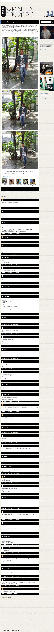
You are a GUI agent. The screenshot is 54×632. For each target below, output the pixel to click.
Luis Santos (6, 267)
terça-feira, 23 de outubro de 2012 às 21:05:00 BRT (10, 473)
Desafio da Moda (7, 466)
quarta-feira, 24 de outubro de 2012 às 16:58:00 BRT (11, 576)
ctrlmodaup (6, 589)
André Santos (6, 286)
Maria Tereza (6, 394)
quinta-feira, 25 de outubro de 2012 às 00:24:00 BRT (10, 585)
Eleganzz (5, 511)
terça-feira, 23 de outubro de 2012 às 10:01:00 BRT (10, 233)
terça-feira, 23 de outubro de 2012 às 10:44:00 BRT (10, 264)
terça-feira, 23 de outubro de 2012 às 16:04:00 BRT (10, 401)
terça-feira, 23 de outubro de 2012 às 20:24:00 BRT (10, 442)
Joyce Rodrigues (7, 384)
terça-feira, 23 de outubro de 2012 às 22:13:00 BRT (10, 482)
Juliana (5, 211)
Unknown (6, 200)
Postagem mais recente (17, 630)
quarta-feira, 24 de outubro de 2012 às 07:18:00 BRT (11, 552)
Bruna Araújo (6, 257)
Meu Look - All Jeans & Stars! (26, 182)
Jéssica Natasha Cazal (8, 547)
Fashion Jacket (7, 486)
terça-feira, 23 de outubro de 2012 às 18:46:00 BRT (10, 411)
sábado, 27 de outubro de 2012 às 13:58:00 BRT (9, 593)
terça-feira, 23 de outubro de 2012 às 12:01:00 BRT (10, 293)
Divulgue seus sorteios (5, 309)
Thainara (6, 456)
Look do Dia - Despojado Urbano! (11, 22)
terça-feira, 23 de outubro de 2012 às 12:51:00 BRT (10, 324)
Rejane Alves (6, 327)
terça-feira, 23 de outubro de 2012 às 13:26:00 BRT (10, 333)
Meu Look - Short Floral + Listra (12, 182)
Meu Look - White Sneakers (5, 181)
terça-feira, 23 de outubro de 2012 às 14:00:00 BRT (10, 368)
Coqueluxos (6, 427)
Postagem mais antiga (6, 630)
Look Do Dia (8, 191)
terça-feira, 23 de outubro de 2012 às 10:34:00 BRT (10, 254)
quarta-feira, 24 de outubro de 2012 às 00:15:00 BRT (11, 533)
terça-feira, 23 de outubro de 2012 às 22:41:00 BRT (10, 508)
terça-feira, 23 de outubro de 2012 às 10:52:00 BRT (10, 272)
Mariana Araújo (7, 536)
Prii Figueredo (7, 336)
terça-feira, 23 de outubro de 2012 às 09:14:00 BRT (10, 219)
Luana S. (5, 317)
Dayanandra (6, 372)
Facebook (10, 309)
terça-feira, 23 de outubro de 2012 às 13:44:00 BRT (10, 358)
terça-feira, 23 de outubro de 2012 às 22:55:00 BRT (10, 519)
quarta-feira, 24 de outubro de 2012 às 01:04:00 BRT (11, 544)
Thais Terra (6, 415)
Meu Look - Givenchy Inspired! (33, 182)
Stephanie (6, 497)
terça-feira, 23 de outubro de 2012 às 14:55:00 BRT (10, 391)
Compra (5, 245)
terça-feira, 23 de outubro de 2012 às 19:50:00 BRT (10, 432)
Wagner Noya (6, 296)
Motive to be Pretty (8, 579)
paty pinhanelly (7, 523)
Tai (4, 222)
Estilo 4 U (4, 302)
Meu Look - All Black (19, 181)
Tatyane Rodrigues (7, 556)
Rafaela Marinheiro (8, 276)
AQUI (15, 306)
